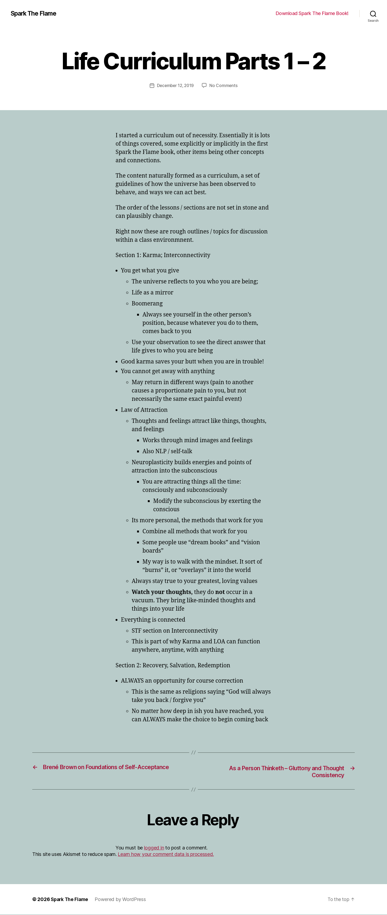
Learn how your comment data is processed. (166, 855)
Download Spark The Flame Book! (312, 13)
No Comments (224, 85)
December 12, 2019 (175, 85)
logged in (154, 848)
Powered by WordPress (122, 900)
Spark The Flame (35, 13)
